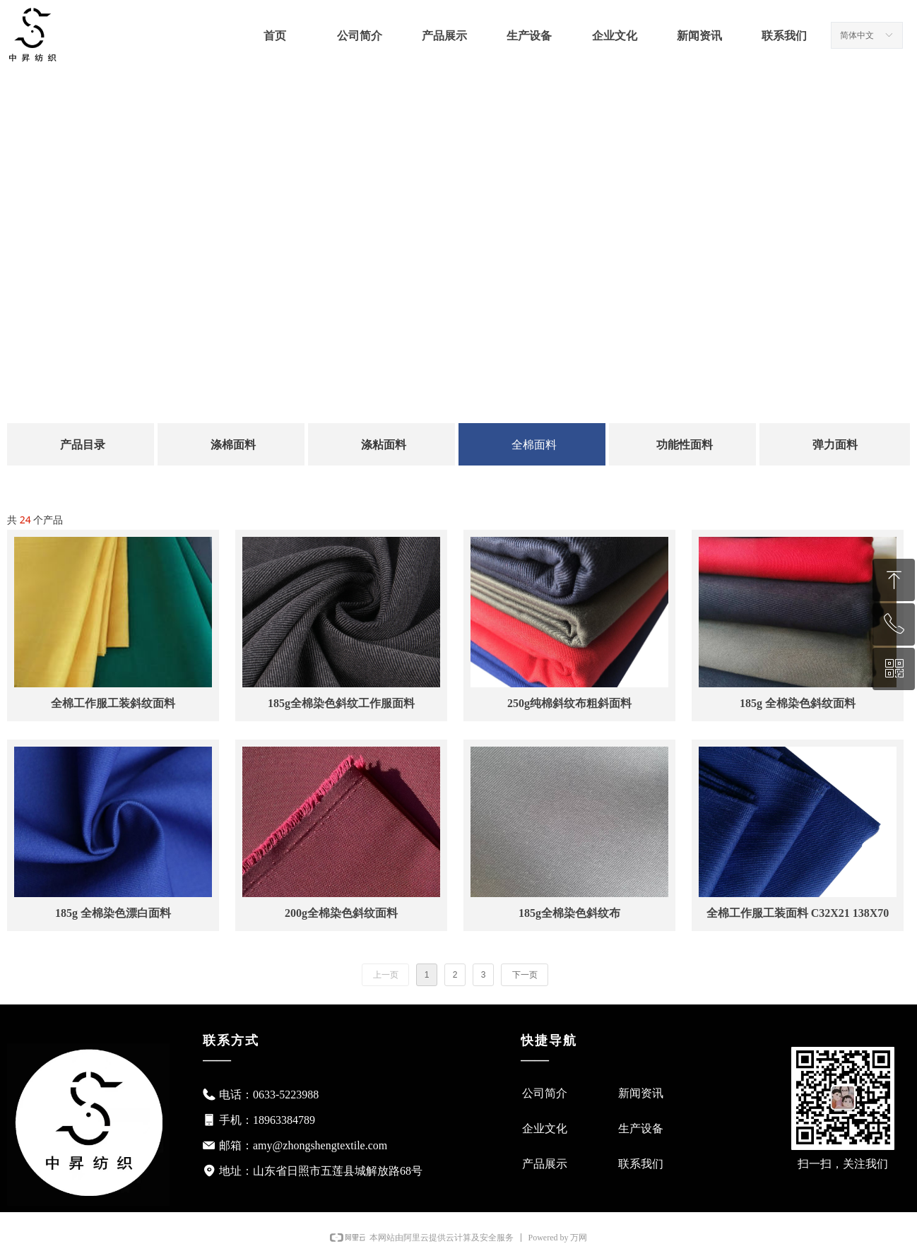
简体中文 (857, 35)
